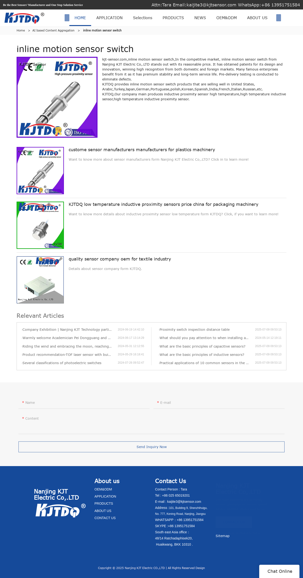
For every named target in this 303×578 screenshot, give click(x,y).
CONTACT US (234, 520)
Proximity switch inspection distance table (195, 329)
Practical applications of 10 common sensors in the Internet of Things (207, 363)
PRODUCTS (173, 18)
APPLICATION (109, 18)
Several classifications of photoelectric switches (61, 363)
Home (21, 30)
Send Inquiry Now (152, 449)
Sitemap (223, 536)
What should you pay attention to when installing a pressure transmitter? (207, 338)
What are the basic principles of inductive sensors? (202, 355)
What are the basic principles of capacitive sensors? (202, 346)
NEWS (200, 18)
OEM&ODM (226, 18)
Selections (142, 18)
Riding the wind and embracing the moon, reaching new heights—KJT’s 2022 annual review (70, 346)
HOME (80, 18)
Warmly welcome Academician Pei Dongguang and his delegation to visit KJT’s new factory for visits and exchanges (70, 338)
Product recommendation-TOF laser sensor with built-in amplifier (70, 355)
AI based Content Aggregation (53, 30)
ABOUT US (257, 18)
